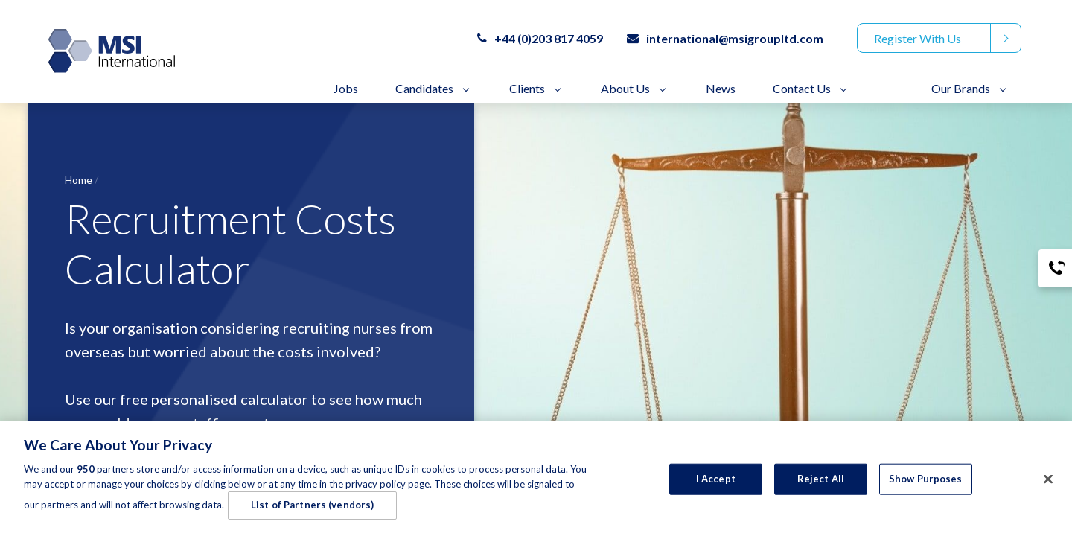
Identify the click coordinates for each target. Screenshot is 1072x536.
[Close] (1048, 483)
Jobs (346, 88)
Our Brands (960, 88)
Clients (527, 88)
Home (78, 179)
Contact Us (802, 88)
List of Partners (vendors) (312, 508)
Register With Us (917, 38)
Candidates (424, 88)
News (721, 88)
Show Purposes (926, 482)
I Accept (716, 482)
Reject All (820, 482)
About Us (625, 88)
